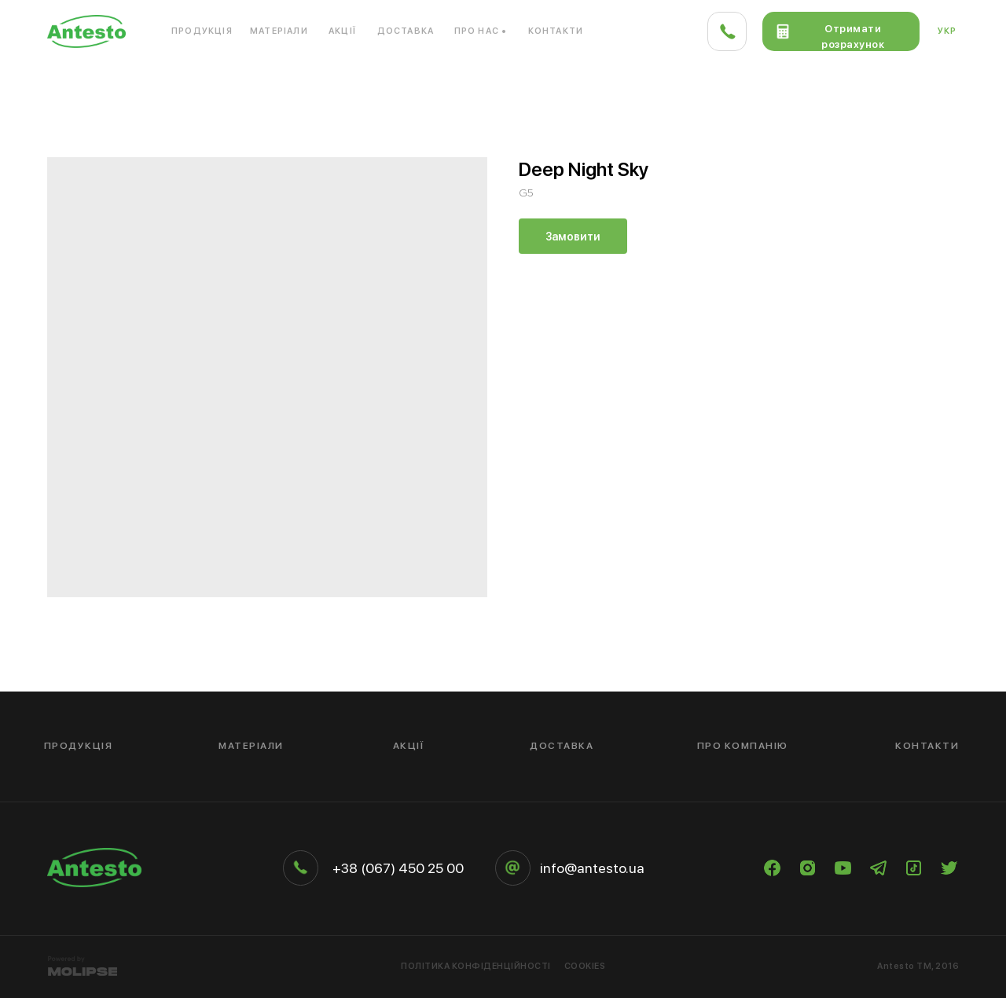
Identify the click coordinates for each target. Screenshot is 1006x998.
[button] (841, 31)
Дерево (811, 82)
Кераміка (933, 82)
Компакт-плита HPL (660, 82)
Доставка (406, 31)
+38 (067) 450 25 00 (398, 868)
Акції (342, 31)
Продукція (202, 31)
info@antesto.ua (592, 868)
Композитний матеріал (465, 82)
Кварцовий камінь (275, 82)
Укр (947, 31)
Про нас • (481, 31)
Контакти (556, 31)
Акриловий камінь (98, 82)
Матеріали (279, 31)
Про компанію (742, 745)
